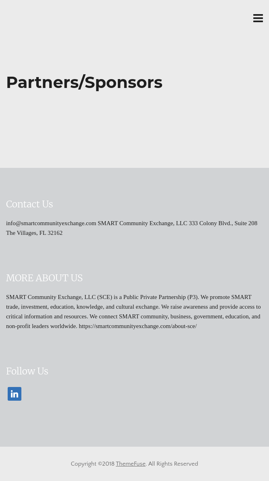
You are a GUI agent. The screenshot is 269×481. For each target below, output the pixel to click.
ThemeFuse (131, 463)
